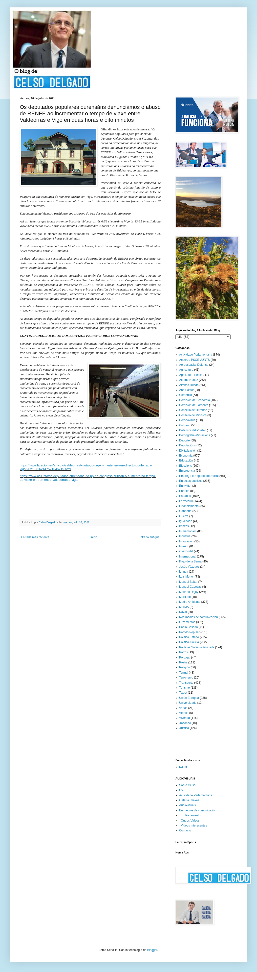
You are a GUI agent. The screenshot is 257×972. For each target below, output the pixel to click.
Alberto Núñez (188, 380)
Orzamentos (187, 622)
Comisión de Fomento (193, 405)
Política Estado (189, 637)
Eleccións (185, 465)
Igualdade (185, 521)
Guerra (183, 516)
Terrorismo (186, 677)
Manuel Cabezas (190, 586)
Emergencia (187, 470)
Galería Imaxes (189, 800)
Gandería (185, 511)
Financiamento (189, 506)
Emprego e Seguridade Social (198, 476)
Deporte (184, 440)
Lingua (183, 571)
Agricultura (186, 369)
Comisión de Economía (194, 400)
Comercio (185, 395)
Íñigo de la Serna (190, 561)
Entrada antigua (148, 537)
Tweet (183, 692)
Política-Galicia (189, 642)
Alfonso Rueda (189, 385)
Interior (183, 546)
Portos (183, 652)
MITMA (184, 607)
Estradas (185, 496)
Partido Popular (189, 632)
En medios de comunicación (197, 810)
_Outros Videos (189, 820)
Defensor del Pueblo (192, 430)
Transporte (186, 682)
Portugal (184, 657)
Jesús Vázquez (189, 566)
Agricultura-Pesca (191, 375)
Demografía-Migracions (194, 435)
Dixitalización (187, 450)
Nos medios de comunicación (198, 617)
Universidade (187, 703)
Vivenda (184, 718)
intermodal (186, 551)
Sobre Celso (187, 785)
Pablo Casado (188, 627)
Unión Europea (189, 698)
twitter (183, 767)
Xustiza (184, 728)
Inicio (93, 537)
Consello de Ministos (193, 415)
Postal (183, 662)
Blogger (152, 950)
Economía (186, 455)
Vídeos (183, 713)
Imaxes (184, 526)
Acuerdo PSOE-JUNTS (194, 360)
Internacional (187, 556)
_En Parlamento (189, 815)
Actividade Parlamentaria (195, 354)
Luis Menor (186, 576)
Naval (183, 612)
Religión (184, 667)
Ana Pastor (186, 390)
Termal (183, 672)
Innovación (186, 541)
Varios (183, 708)
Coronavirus (187, 420)
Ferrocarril (186, 501)
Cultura (184, 425)
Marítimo (185, 597)
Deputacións (187, 445)
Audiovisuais (187, 805)
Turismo (184, 687)
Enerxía (184, 491)
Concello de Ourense (193, 410)
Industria (185, 536)
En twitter (185, 485)
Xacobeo (185, 723)
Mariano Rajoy (188, 592)
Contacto (185, 830)
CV (181, 790)
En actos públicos (190, 481)
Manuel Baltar (188, 581)
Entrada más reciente (35, 537)
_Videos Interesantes (193, 825)
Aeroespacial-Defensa (193, 364)
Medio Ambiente (189, 602)
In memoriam (187, 531)
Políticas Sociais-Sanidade (196, 647)
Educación (186, 460)
